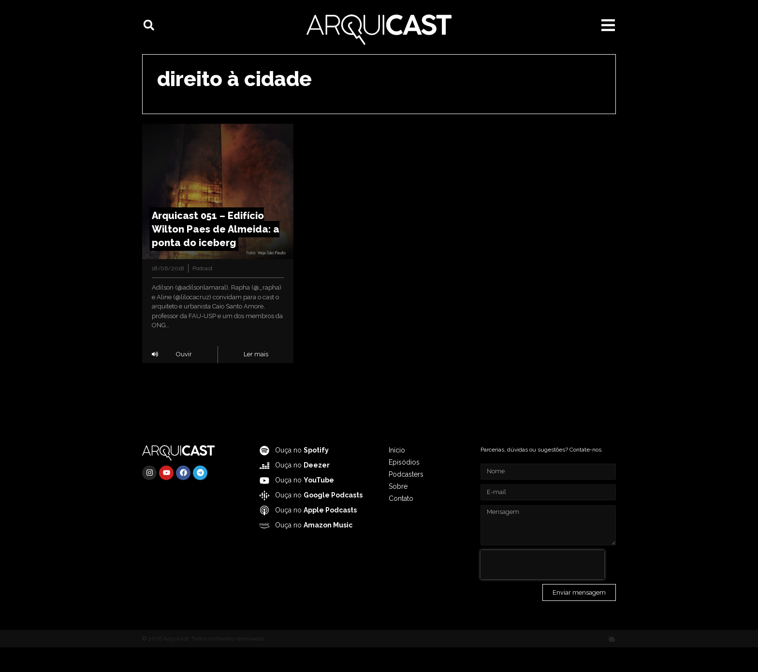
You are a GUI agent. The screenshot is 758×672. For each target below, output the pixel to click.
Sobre (398, 511)
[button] (149, 25)
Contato (401, 523)
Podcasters (406, 499)
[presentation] (542, 589)
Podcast (202, 293)
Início (397, 475)
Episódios (404, 487)
